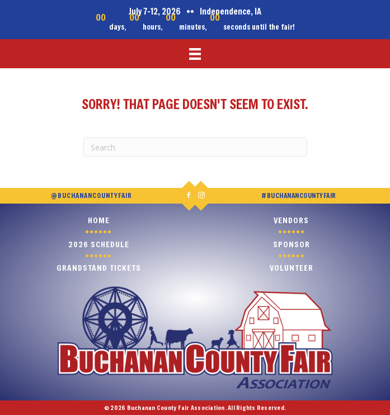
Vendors (291, 220)
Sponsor (291, 244)
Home (99, 220)
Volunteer (291, 267)
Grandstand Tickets (99, 267)
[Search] (195, 147)
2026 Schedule (98, 244)
